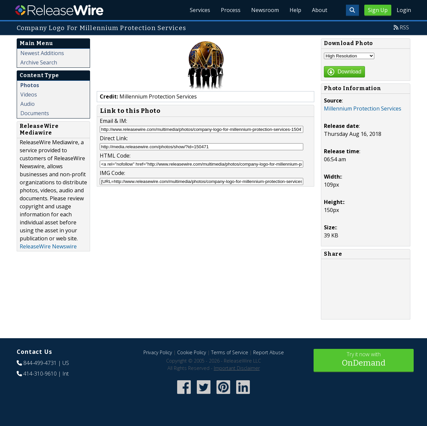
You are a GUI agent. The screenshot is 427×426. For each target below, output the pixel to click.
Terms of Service (229, 352)
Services (200, 10)
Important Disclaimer (237, 368)
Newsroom (265, 10)
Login (404, 10)
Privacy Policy (157, 352)
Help (295, 10)
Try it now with (364, 360)
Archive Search (38, 62)
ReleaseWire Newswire (48, 246)
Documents (34, 113)
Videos (28, 94)
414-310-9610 (40, 373)
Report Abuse (268, 352)
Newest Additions (42, 53)
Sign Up (378, 10)
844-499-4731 (40, 363)
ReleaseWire (59, 10)
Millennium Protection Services (362, 108)
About (319, 10)
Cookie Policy (191, 352)
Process (231, 10)
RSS (404, 27)
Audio (27, 104)
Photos (29, 85)
